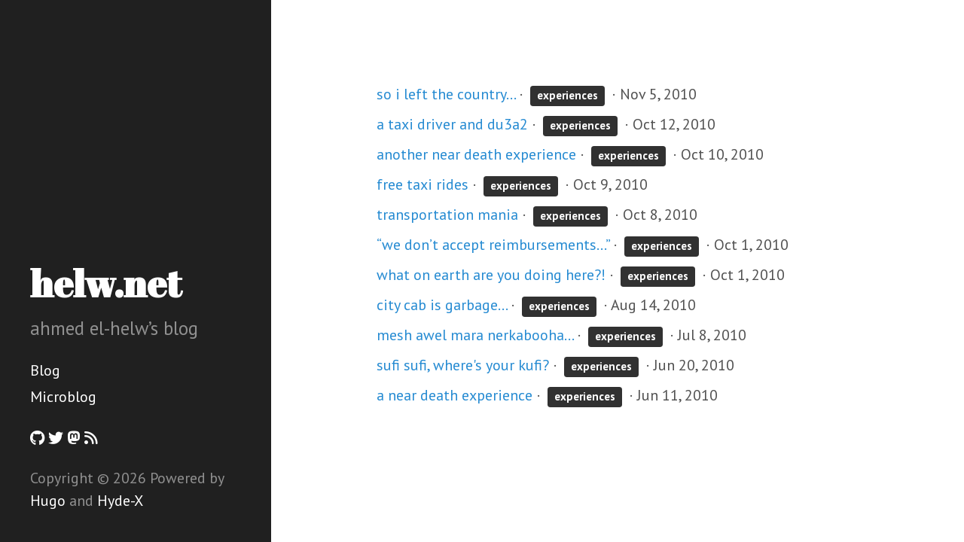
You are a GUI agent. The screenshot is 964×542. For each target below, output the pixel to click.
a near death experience (454, 395)
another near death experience (476, 154)
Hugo (48, 500)
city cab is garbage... (442, 305)
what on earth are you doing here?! (491, 275)
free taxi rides (422, 184)
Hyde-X (120, 500)
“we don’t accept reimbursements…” (493, 244)
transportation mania (447, 214)
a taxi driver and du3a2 (452, 124)
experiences (567, 95)
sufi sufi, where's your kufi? (463, 365)
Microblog (63, 396)
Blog (45, 370)
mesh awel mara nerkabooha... (475, 335)
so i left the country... (446, 94)
